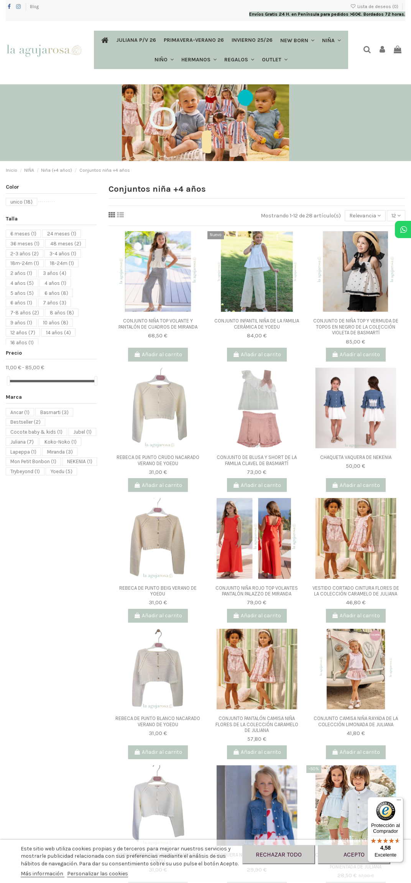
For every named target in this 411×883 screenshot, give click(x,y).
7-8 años (24, 313)
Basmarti (54, 412)
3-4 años (62, 253)
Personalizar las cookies (97, 873)
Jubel (82, 432)
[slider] (8, 381)
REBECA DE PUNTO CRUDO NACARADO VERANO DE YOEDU (158, 460)
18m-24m (24, 263)
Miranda (60, 451)
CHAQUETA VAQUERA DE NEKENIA (355, 457)
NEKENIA (79, 461)
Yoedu (61, 471)
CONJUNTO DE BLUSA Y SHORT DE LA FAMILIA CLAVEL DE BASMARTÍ (257, 460)
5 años (22, 293)
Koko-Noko (60, 441)
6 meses (23, 234)
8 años (62, 313)
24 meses (61, 234)
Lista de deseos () (374, 6)
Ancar (20, 412)
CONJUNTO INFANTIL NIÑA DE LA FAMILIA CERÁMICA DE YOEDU (256, 324)
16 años (22, 342)
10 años (55, 323)
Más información (42, 873)
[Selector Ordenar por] (365, 215)
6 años (56, 293)
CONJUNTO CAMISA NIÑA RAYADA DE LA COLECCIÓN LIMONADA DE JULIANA (356, 721)
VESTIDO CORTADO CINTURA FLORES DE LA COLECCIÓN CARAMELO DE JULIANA (355, 591)
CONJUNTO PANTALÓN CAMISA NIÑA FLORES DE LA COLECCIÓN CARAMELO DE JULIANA (256, 724)
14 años (58, 332)
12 (396, 215)
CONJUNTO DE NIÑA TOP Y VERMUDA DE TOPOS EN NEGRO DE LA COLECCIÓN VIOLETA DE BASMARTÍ (355, 326)
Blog (34, 6)
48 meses (65, 243)
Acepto (354, 854)
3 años (54, 273)
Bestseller (25, 422)
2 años (21, 273)
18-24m (62, 263)
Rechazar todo (279, 854)
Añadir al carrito (158, 354)
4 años (22, 283)
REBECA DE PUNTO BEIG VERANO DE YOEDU (158, 591)
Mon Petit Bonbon (33, 461)
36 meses (24, 243)
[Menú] (398, 801)
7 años (54, 303)
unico (21, 202)
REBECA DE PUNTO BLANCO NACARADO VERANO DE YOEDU (157, 721)
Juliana (22, 441)
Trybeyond (25, 471)
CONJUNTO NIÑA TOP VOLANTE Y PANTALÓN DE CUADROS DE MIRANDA (157, 324)
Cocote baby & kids (36, 432)
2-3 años (24, 253)
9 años (21, 323)
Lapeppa (23, 451)
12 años (22, 332)
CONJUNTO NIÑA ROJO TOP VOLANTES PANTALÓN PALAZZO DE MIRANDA (256, 591)
